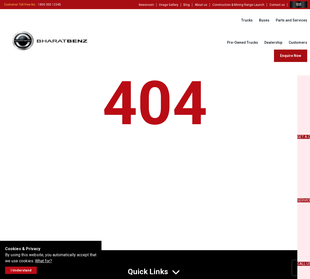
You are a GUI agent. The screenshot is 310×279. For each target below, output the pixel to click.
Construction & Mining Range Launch (238, 5)
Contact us (277, 5)
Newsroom (146, 5)
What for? (43, 261)
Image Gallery (168, 5)
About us (201, 5)
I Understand (21, 270)
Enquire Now (290, 56)
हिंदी (298, 5)
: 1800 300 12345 (32, 4)
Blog (186, 5)
